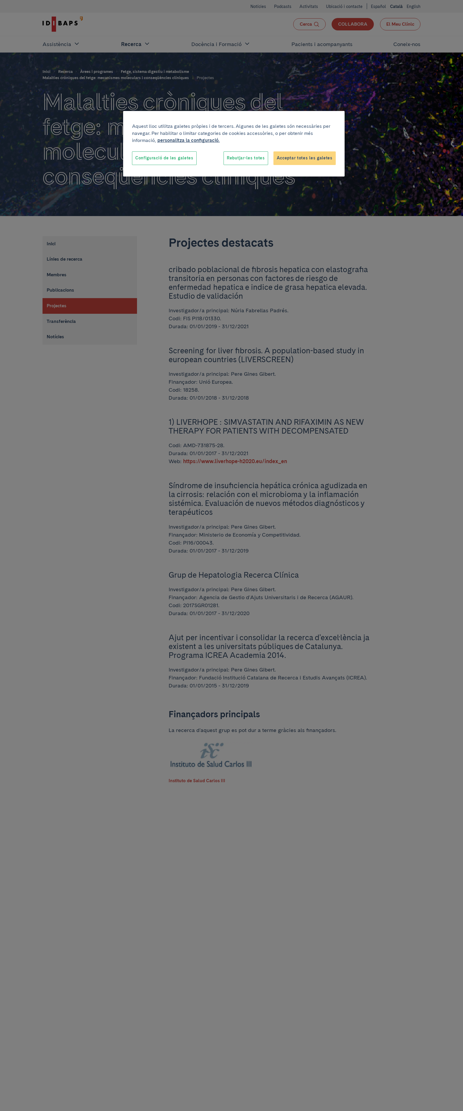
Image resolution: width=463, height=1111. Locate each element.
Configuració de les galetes (164, 158)
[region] (234, 144)
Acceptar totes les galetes (304, 158)
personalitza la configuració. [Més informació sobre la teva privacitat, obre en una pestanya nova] (188, 140)
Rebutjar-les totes (246, 158)
